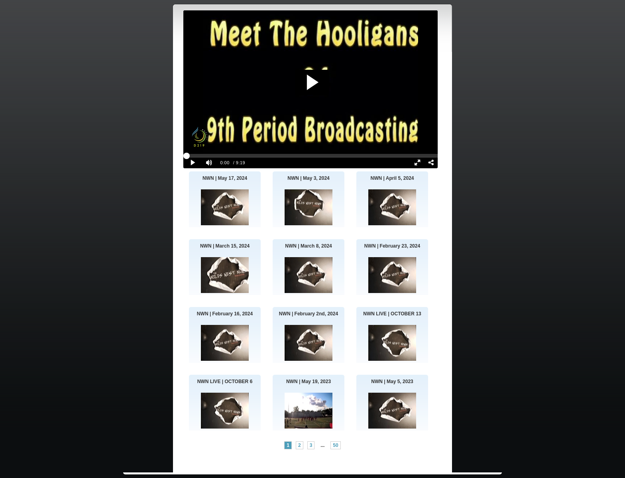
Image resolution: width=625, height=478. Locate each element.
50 (335, 445)
